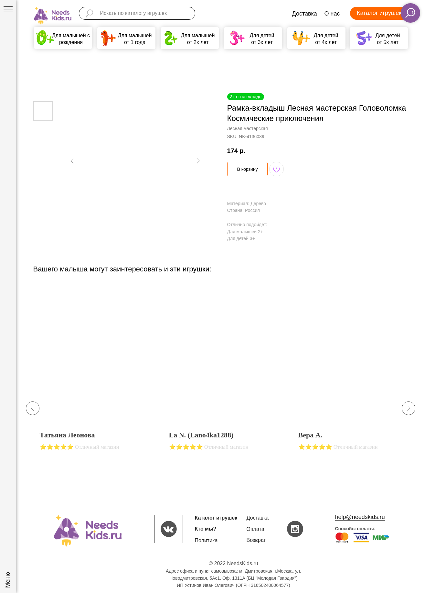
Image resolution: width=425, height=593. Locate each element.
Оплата (255, 529)
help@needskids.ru (360, 517)
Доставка (304, 13)
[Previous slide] (32, 408)
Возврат (256, 540)
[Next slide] (408, 408)
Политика (206, 540)
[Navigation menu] (8, 9)
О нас (332, 13)
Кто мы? (206, 529)
